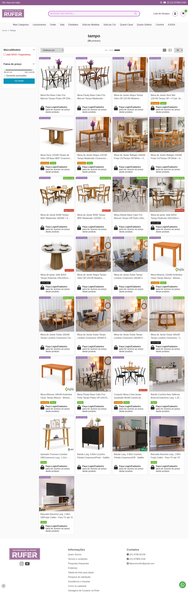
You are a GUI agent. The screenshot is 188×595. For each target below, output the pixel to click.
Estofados (73, 25)
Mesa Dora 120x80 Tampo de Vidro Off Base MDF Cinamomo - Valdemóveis (56, 157)
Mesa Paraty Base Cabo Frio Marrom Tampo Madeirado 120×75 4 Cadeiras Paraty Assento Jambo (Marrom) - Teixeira (91, 97)
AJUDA (171, 25)
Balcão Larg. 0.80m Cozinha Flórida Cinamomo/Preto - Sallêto (93, 456)
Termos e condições (77, 559)
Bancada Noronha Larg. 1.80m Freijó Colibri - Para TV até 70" (166, 456)
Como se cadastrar (77, 586)
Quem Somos (74, 554)
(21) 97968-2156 (176, 2)
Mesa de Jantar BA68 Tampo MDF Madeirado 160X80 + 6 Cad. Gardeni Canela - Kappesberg (54, 217)
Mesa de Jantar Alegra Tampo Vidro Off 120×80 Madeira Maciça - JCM (128, 97)
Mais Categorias (21, 25)
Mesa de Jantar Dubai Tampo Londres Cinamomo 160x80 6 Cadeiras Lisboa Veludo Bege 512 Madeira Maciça (128, 336)
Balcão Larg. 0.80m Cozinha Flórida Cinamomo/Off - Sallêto (129, 456)
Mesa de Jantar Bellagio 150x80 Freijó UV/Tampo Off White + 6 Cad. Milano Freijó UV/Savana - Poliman (166, 157)
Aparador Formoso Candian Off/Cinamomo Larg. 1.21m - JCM (54, 456)
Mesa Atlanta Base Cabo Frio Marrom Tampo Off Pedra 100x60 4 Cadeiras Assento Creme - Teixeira (130, 217)
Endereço (72, 568)
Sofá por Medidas (90, 25)
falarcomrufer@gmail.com (140, 563)
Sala (62, 25)
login (18, 2)
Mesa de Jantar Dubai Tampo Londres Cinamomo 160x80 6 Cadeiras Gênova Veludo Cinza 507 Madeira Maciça (92, 336)
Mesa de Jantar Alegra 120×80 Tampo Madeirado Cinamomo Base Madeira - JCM (92, 157)
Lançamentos (39, 25)
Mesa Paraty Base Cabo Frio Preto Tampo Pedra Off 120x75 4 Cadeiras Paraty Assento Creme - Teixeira (93, 396)
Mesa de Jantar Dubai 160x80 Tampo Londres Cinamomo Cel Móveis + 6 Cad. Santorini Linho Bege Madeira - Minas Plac (55, 336)
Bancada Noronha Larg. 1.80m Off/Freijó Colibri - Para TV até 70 (56, 516)
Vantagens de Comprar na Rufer (83, 590)
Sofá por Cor (110, 25)
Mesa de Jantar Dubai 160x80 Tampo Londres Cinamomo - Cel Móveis (166, 336)
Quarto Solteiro (144, 25)
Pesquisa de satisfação (79, 577)
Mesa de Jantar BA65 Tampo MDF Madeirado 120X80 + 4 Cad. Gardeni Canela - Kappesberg (91, 217)
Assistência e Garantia (79, 581)
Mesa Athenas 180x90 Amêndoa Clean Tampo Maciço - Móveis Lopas (56, 396)
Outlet (53, 25)
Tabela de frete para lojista (81, 572)
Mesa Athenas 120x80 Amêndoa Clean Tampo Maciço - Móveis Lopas (166, 277)
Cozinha (160, 25)
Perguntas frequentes (78, 563)
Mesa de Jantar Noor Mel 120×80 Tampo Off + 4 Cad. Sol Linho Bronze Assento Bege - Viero (166, 97)
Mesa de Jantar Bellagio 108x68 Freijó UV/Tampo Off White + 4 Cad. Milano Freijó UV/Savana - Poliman (129, 157)
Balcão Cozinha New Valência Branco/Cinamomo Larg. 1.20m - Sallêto (166, 396)
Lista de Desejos (161, 13)
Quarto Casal (126, 25)
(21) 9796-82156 (136, 554)
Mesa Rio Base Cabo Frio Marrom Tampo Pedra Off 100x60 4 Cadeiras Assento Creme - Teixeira (56, 97)
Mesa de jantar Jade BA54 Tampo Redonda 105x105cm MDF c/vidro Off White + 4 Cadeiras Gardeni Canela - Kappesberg (165, 217)
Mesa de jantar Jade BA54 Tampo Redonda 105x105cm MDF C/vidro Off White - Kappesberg (54, 277)
